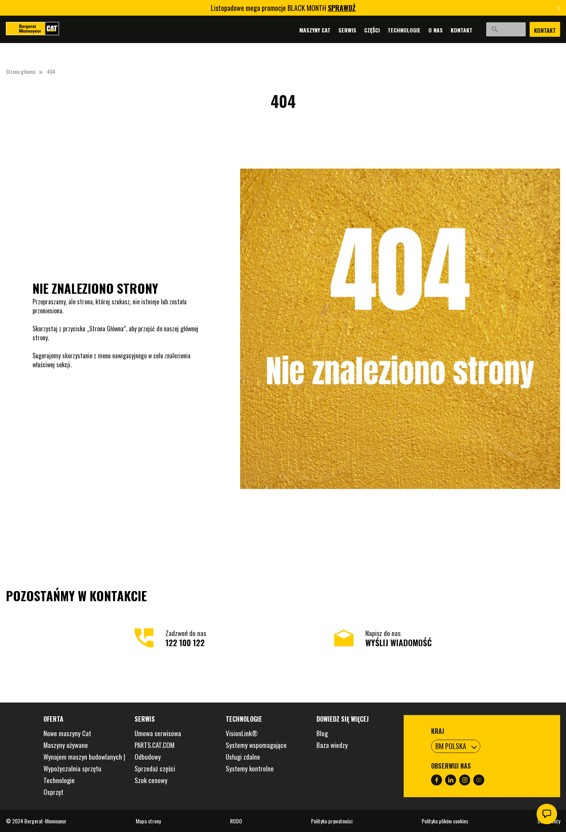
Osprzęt (53, 792)
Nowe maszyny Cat (67, 733)
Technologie (392, 29)
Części (360, 29)
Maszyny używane (65, 745)
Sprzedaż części (155, 768)
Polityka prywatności (331, 821)
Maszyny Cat (303, 29)
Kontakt (450, 29)
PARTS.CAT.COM (154, 745)
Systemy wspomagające (256, 745)
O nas (424, 29)
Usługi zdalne (243, 757)
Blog (322, 733)
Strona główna (20, 71)
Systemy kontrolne (250, 768)
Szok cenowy (151, 780)
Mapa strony (148, 821)
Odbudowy (148, 757)
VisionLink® (242, 733)
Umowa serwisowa (158, 733)
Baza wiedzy (332, 745)
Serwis (336, 29)
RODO (236, 821)
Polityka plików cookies (445, 821)
